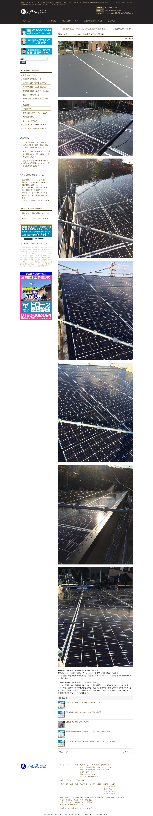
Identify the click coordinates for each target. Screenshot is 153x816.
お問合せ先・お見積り (69, 808)
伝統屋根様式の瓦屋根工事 (32, 190)
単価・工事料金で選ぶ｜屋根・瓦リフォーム (95, 769)
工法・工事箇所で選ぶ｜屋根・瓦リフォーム (95, 767)
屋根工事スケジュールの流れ (90, 777)
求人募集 (120, 797)
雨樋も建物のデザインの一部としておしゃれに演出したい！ (89, 732)
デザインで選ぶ (109, 791)
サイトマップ (87, 808)
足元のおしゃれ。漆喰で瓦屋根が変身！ (35, 196)
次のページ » (128, 752)
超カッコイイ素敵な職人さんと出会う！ (35, 214)
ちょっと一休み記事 (30, 121)
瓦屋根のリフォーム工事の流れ (34, 180)
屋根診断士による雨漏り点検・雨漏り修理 (77, 797)
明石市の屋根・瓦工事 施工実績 (35, 83)
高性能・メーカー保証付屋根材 (34, 182)
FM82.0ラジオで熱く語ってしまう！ (36, 218)
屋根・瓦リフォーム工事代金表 (73, 780)
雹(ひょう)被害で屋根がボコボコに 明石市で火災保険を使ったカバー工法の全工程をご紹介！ (36, 163)
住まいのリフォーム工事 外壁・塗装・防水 (76, 800)
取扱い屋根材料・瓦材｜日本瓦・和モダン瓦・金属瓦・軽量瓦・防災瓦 (88, 784)
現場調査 (26, 105)
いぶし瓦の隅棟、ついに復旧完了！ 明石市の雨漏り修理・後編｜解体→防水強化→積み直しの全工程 (36, 145)
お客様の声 (27, 109)
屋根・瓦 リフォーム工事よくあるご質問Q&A (77, 802)
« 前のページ (63, 752)
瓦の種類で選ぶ (109, 787)
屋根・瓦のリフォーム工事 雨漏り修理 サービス (93, 765)
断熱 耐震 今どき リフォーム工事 (35, 113)
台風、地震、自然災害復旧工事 (34, 128)
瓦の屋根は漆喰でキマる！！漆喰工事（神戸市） (84, 712)
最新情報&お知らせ (68, 29)
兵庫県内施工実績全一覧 (32, 79)
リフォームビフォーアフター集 (34, 125)
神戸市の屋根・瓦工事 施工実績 (35, 87)
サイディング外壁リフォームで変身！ (36, 200)
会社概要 (100, 797)
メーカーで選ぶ (109, 794)
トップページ (66, 765)
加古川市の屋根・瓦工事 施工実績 (36, 91)
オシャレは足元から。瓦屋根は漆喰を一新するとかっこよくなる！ (91, 741)
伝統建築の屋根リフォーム (32, 185)
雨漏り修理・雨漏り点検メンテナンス (36, 100)
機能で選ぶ (108, 789)
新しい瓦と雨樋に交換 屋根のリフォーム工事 (83, 703)
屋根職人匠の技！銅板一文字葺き (34, 193)
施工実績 (110, 797)
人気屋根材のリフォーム (32, 117)
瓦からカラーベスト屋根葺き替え (34, 188)
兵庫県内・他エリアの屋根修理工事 (86, 29)
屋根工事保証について (87, 774)
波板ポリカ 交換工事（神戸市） (78, 722)
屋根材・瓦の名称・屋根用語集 (72, 804)
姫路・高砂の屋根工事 (31, 95)
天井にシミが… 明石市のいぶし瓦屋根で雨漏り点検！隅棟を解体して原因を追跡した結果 (36, 154)
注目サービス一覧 (86, 772)
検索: (22, 59)
